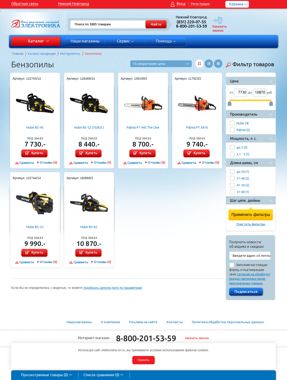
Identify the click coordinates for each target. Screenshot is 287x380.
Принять (143, 360)
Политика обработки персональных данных (228, 322)
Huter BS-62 (89, 227)
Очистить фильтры (250, 224)
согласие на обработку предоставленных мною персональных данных (249, 278)
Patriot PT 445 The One (143, 127)
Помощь (166, 41)
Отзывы (48, 162)
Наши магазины (85, 41)
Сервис (125, 41)
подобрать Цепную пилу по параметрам (112, 288)
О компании (110, 322)
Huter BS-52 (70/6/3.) (89, 127)
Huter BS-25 (34, 227)
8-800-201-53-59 (146, 338)
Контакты (174, 322)
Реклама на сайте (143, 322)
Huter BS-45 (34, 127)
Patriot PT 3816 (197, 127)
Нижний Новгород (73, 4)
